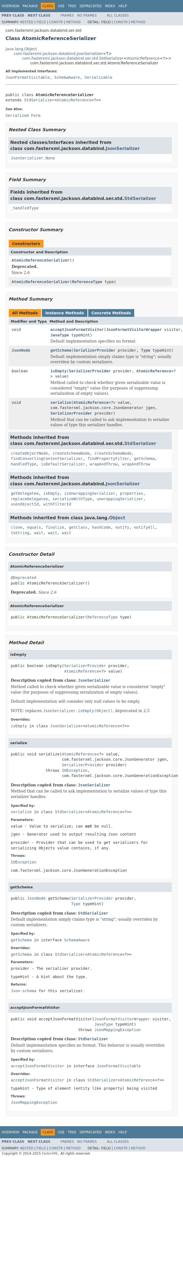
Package (30, 6)
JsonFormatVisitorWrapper (134, 329)
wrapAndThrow (104, 464)
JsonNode (21, 350)
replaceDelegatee (29, 499)
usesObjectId (25, 504)
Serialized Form (23, 115)
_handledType (25, 208)
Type (145, 350)
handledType (23, 464)
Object (117, 517)
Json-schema (23, 991)
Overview (10, 6)
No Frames (87, 15)
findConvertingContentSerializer (47, 458)
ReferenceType (87, 282)
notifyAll (144, 527)
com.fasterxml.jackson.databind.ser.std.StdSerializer (72, 58)
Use (61, 6)
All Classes (118, 15)
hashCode (101, 527)
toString (20, 533)
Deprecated (91, 6)
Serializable (98, 77)
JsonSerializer (123, 148)
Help (123, 6)
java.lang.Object (21, 49)
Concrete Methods (111, 313)
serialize (60, 402)
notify (122, 527)
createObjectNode (29, 453)
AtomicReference (143, 58)
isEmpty (58, 371)
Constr (56, 22)
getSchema (60, 350)
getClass (78, 527)
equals (34, 527)
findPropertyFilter (108, 458)
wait (38, 533)
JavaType (59, 335)
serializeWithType (72, 499)
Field (41, 22)
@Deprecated (23, 577)
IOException (74, 770)
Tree (72, 6)
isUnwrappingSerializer (89, 493)
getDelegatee (25, 493)
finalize (54, 527)
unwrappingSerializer (120, 499)
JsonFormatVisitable (28, 77)
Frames (67, 15)
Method (73, 22)
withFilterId (57, 504)
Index (110, 6)
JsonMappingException (117, 1030)
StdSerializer (39, 100)
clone (16, 527)
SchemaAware (67, 77)
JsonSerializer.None (33, 158)
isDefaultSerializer (63, 464)
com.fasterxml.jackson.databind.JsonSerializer (58, 53)
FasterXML (50, 1153)
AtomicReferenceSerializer (41, 260)
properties (131, 493)
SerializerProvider (94, 350)
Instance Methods (64, 313)
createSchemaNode (71, 453)
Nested (26, 22)
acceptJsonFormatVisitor (77, 329)
